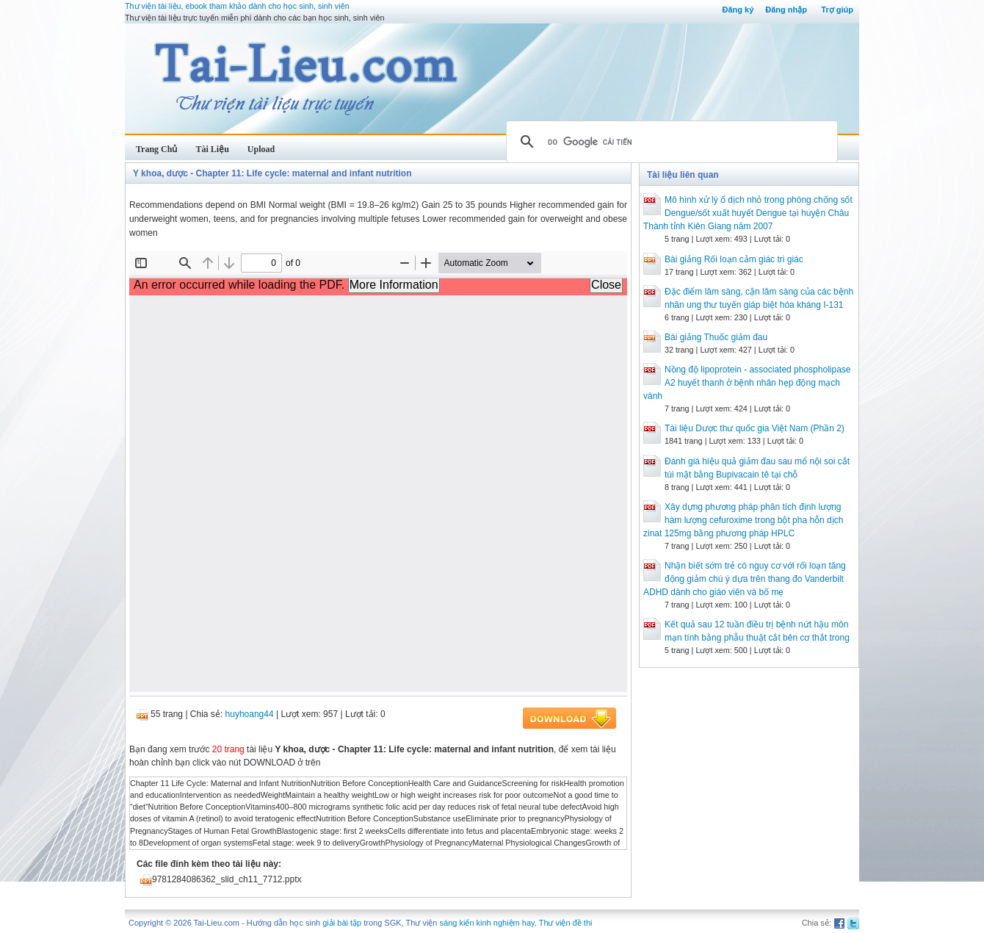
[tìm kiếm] (670, 142)
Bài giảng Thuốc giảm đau (716, 337)
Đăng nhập (786, 9)
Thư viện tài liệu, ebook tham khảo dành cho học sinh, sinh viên (237, 5)
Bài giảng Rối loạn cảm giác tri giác (734, 259)
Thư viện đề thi (566, 922)
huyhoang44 (249, 714)
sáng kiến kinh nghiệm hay (487, 922)
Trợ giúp (837, 9)
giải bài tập (341, 922)
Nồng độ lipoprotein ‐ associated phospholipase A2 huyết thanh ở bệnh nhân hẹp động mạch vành (747, 382)
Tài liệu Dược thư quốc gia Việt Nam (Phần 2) (754, 428)
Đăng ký (737, 9)
